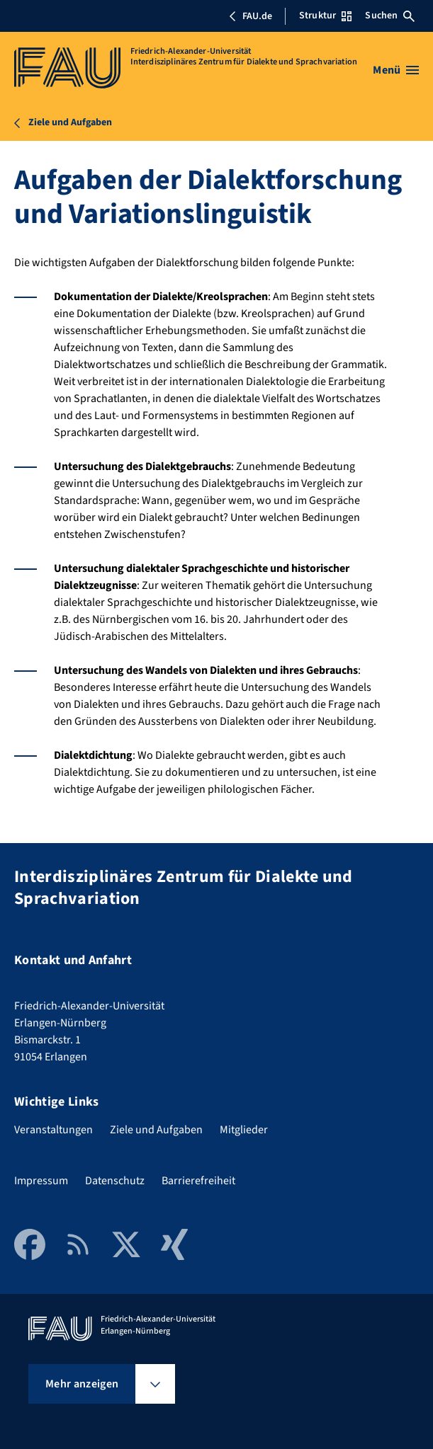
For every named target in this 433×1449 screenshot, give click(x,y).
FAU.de (250, 16)
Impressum (41, 1181)
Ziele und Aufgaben (156, 1130)
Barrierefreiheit (198, 1181)
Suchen (390, 15)
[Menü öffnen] (396, 70)
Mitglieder (244, 1130)
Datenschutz (115, 1181)
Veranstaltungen (53, 1130)
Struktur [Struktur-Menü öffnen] (325, 15)
